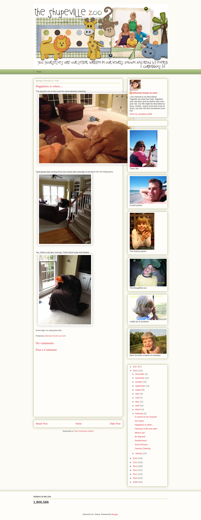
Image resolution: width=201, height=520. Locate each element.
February (139, 413)
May (137, 402)
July (137, 394)
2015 (135, 458)
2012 (135, 470)
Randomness (141, 440)
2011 (135, 474)
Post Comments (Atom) (84, 431)
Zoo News (139, 421)
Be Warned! (140, 436)
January (139, 453)
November (140, 378)
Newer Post (42, 423)
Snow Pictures (141, 444)
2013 (135, 466)
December (140, 374)
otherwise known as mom (145, 93)
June (137, 397)
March (138, 409)
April (137, 405)
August (138, 390)
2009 (135, 482)
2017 (135, 367)
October (139, 382)
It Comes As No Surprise (146, 417)
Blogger (115, 514)
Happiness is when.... (144, 425)
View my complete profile (141, 114)
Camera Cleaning (142, 448)
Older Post (115, 423)
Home (38, 72)
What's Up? (140, 433)
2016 (135, 370)
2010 (135, 478)
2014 (135, 462)
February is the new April (146, 429)
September (140, 386)
